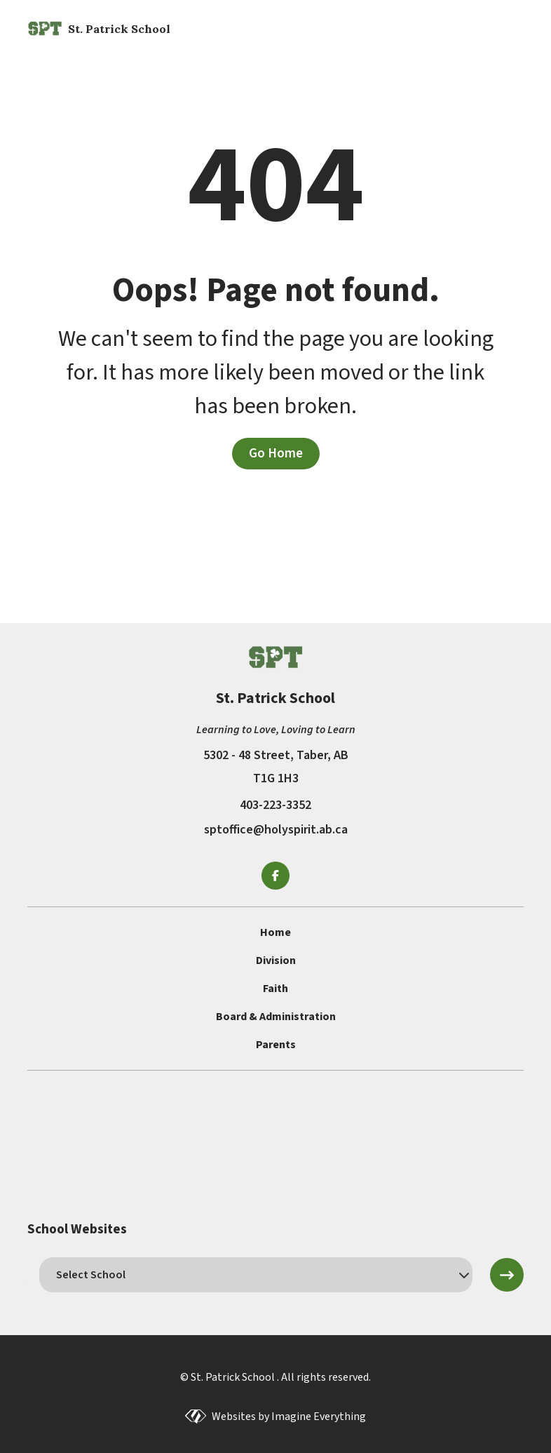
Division (276, 960)
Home (275, 932)
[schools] (255, 1274)
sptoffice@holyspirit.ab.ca (276, 829)
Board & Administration (276, 1016)
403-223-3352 (275, 805)
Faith (275, 988)
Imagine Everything (318, 1416)
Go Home (276, 453)
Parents (276, 1044)
